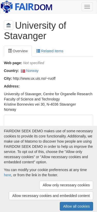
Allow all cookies (76, 206)
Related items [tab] (49, 51)
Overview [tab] (18, 51)
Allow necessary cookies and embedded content (51, 196)
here (7, 175)
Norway (32, 71)
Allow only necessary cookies (66, 185)
